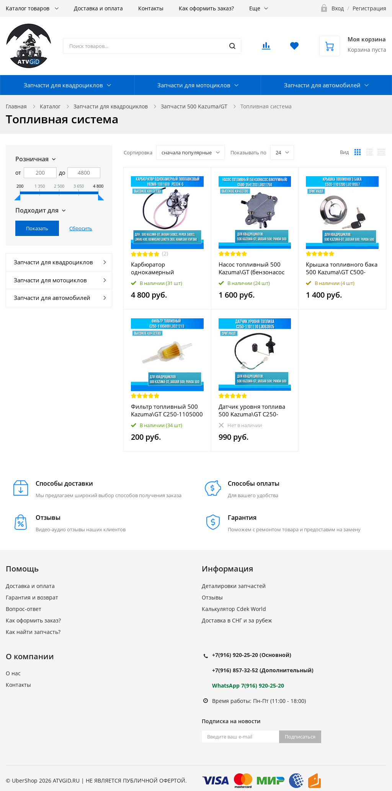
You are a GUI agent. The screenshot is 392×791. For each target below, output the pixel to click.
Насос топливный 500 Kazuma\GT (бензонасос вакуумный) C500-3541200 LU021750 (251, 268)
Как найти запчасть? (33, 631)
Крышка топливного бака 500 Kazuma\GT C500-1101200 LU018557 (341, 268)
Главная (16, 106)
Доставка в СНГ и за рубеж (237, 620)
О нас (13, 673)
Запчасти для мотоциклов (193, 85)
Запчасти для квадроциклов (63, 85)
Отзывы (212, 597)
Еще (254, 8)
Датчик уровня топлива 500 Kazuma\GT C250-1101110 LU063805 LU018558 (252, 410)
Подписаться (300, 736)
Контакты (150, 8)
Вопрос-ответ (23, 608)
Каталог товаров (28, 8)
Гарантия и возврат (32, 597)
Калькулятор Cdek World (234, 608)
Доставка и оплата (98, 8)
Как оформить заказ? (206, 8)
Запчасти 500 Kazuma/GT (194, 106)
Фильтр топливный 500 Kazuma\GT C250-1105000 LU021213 (167, 410)
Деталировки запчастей (234, 586)
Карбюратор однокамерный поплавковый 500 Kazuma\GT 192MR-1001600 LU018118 (158, 268)
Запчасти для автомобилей (322, 85)
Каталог (50, 106)
